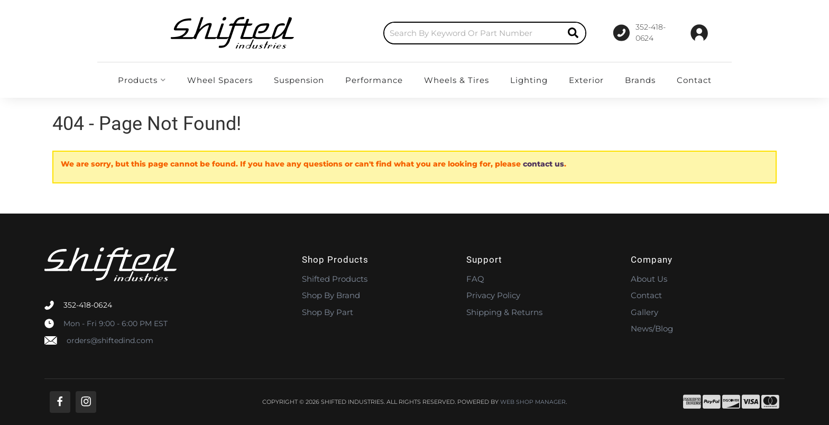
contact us (543, 164)
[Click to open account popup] (699, 33)
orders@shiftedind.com (110, 340)
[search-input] (424, 33)
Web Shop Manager (533, 402)
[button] (436, 33)
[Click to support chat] (636, 33)
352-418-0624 (87, 305)
